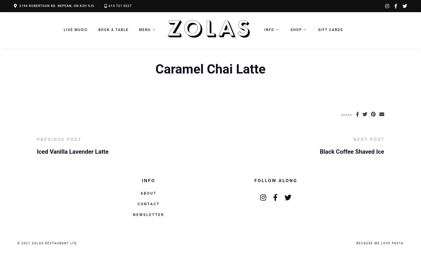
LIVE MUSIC (76, 30)
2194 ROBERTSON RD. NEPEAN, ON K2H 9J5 (56, 6)
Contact (148, 204)
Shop (296, 30)
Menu (145, 30)
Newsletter (148, 214)
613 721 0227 (120, 6)
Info (269, 30)
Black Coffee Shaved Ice (352, 151)
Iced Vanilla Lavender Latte (73, 151)
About (149, 193)
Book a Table (113, 30)
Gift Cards (330, 30)
